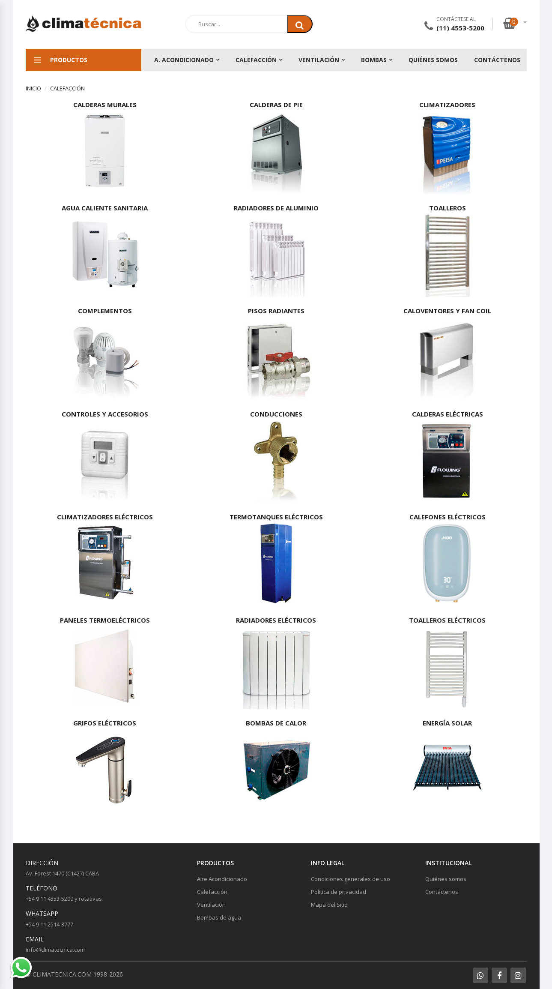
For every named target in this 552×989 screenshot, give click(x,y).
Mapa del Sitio (329, 904)
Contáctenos (497, 60)
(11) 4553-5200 (460, 28)
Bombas (374, 60)
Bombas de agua (219, 917)
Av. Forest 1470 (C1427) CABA (62, 873)
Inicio (33, 88)
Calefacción (256, 60)
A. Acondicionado (184, 60)
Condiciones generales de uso (350, 879)
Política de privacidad (338, 892)
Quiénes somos (433, 60)
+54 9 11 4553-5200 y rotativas (64, 898)
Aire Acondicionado (222, 879)
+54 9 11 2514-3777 (49, 924)
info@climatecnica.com (55, 949)
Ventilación (318, 60)
